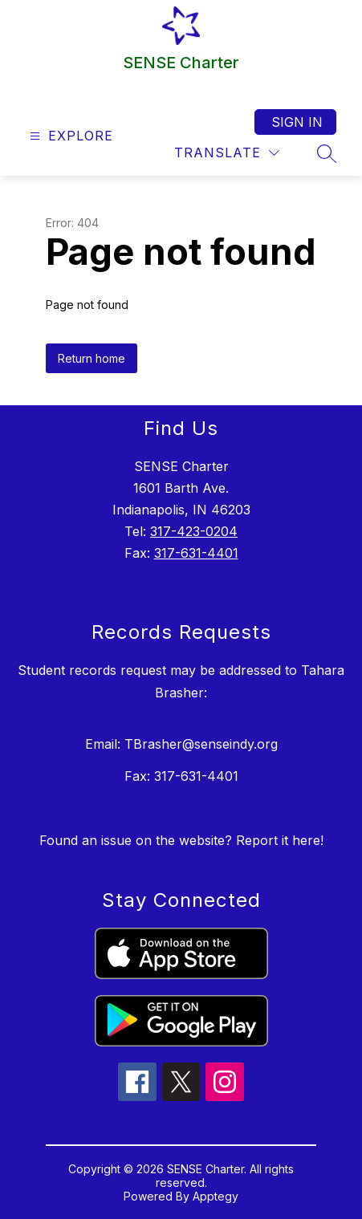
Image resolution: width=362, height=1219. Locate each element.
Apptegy (215, 1196)
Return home (91, 358)
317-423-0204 (194, 531)
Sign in (297, 122)
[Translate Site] (226, 153)
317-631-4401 (196, 553)
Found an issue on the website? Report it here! (181, 840)
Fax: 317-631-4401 (181, 776)
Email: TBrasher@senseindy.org (181, 744)
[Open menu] (69, 136)
